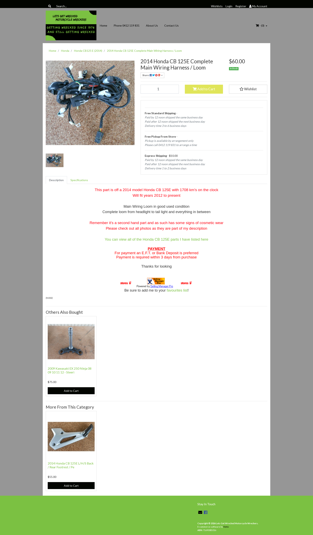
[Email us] (200, 512)
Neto (226, 526)
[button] (248, 89)
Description (56, 180)
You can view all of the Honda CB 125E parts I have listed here (156, 239)
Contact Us (171, 25)
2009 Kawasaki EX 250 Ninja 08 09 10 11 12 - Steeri (69, 370)
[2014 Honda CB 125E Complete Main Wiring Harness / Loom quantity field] (160, 89)
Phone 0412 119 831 (127, 25)
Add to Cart (204, 89)
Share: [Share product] (151, 75)
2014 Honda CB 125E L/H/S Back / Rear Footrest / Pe (71, 465)
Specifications (79, 180)
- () (260, 25)
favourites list (177, 290)
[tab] (56, 180)
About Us (152, 25)
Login (229, 6)
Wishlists (217, 6)
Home (103, 25)
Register (240, 6)
